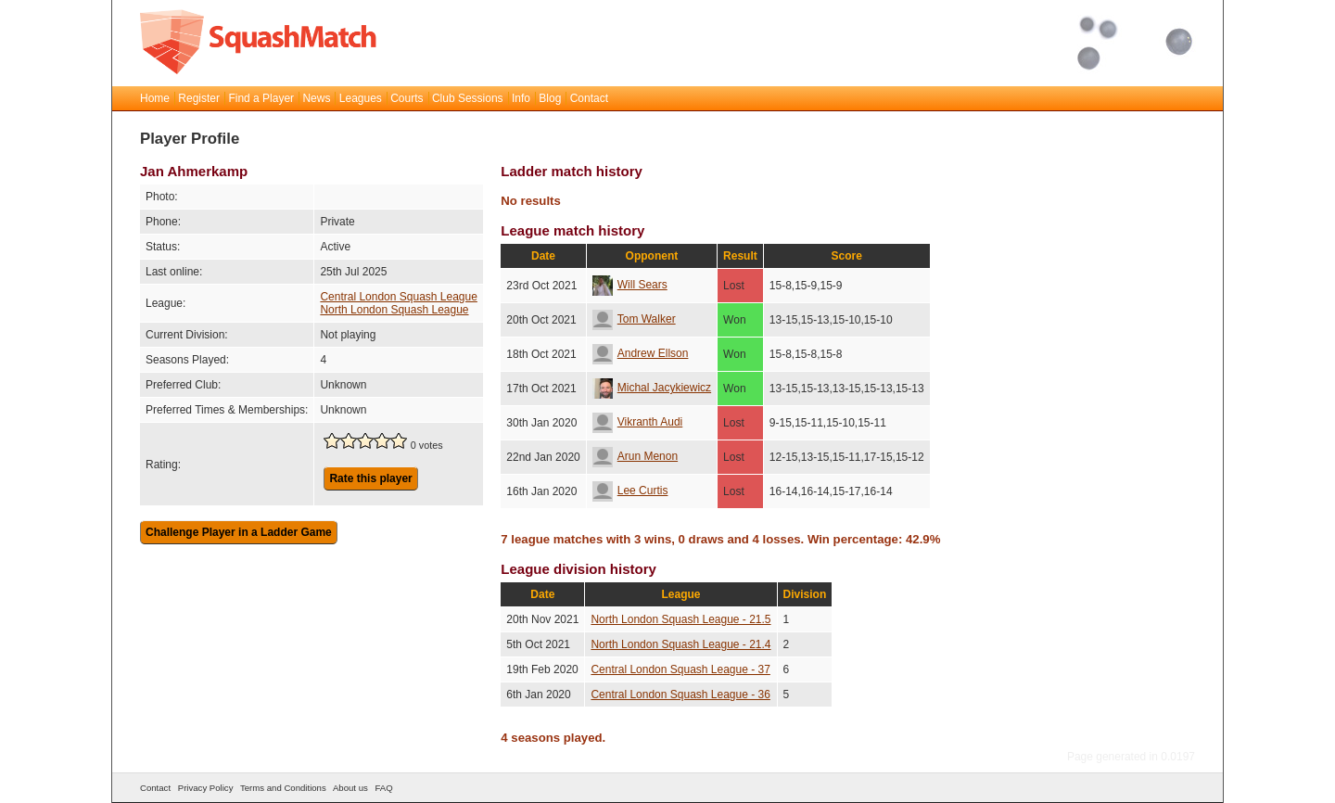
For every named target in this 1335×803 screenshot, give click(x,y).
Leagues (360, 98)
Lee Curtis (630, 490)
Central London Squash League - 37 (680, 669)
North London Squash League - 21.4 (680, 644)
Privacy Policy (206, 788)
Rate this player (370, 478)
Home (155, 98)
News (316, 98)
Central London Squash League (398, 296)
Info (521, 98)
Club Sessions (467, 98)
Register (199, 98)
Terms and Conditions (283, 788)
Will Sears (630, 284)
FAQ (383, 788)
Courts (406, 98)
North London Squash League (394, 309)
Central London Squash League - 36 (680, 694)
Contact (589, 98)
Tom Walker (634, 318)
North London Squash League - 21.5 (680, 619)
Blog (550, 98)
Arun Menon (635, 456)
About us (350, 788)
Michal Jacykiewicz (651, 387)
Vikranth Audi (637, 421)
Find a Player (261, 98)
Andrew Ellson (640, 353)
